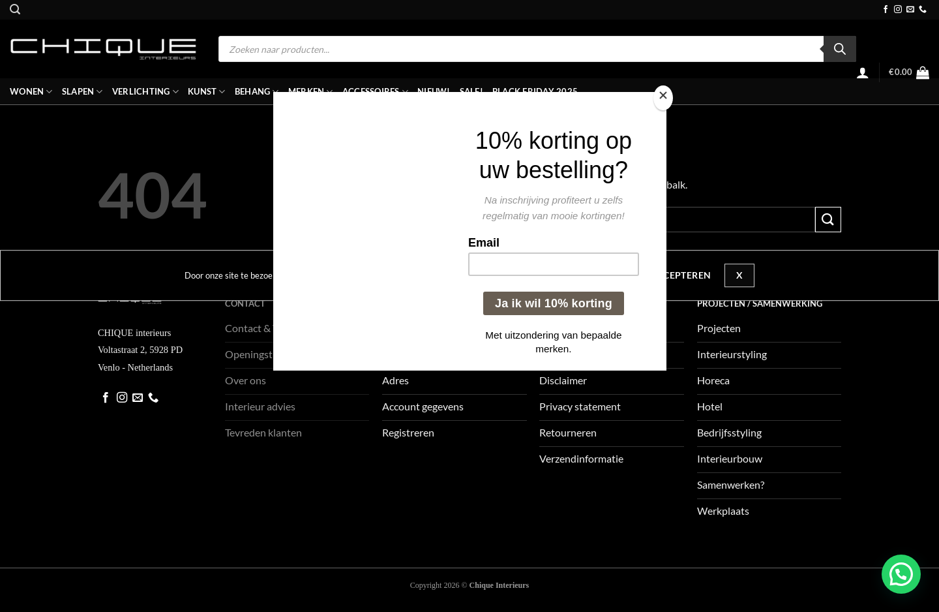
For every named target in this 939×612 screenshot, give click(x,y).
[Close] (663, 98)
